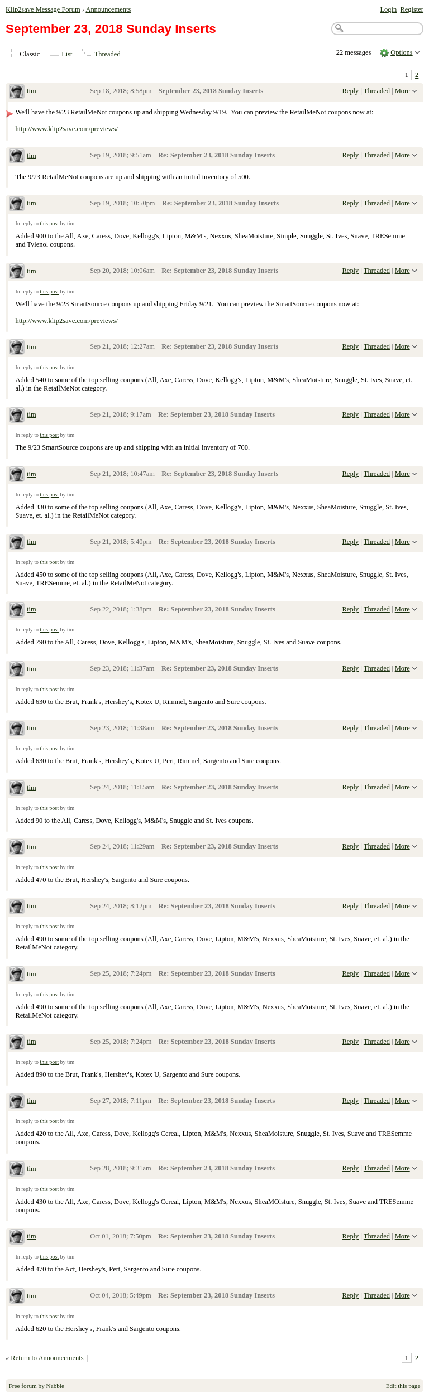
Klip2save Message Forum (43, 9)
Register (411, 9)
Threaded (107, 54)
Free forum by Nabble (36, 1385)
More (402, 91)
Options (401, 52)
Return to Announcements (47, 1358)
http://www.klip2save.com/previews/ (66, 129)
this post (49, 223)
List (66, 54)
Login (388, 9)
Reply (350, 91)
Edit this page (403, 1385)
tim (31, 91)
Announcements (108, 9)
